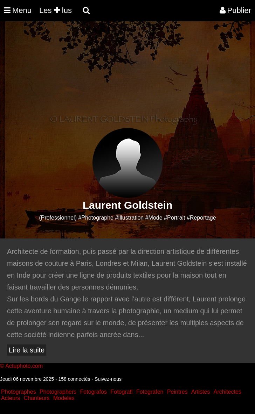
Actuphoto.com (24, 366)
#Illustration (129, 218)
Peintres (177, 392)
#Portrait (174, 218)
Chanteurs (37, 398)
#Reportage (201, 218)
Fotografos (93, 392)
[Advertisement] (127, 79)
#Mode (154, 218)
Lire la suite (26, 350)
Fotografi (121, 392)
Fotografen (149, 392)
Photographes (18, 392)
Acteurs (10, 398)
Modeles (63, 398)
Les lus (55, 10)
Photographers (58, 392)
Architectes (227, 392)
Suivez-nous (108, 379)
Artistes (200, 392)
